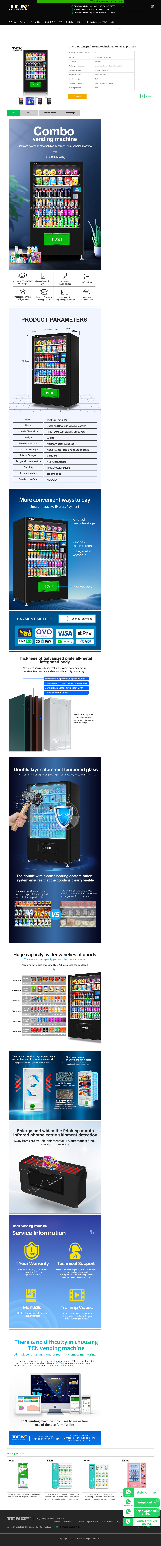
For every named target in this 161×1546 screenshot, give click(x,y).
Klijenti (80, 22)
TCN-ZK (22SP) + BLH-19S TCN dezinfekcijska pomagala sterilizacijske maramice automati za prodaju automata (99, 1496)
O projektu (35, 22)
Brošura (149, 96)
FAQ (61, 22)
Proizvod (23, 22)
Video (113, 22)
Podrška (69, 22)
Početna (12, 22)
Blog (100, 1539)
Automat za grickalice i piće (105, 32)
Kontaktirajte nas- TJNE (97, 22)
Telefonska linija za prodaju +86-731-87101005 (94, 6)
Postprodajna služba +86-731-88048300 (91, 9)
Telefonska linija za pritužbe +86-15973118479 (94, 12)
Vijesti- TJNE (49, 22)
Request (77, 96)
